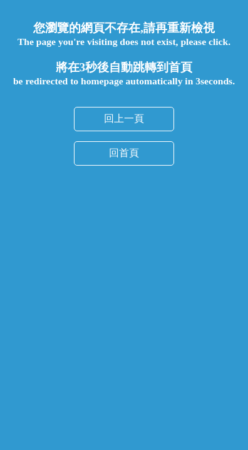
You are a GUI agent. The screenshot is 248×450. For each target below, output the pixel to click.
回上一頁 (124, 79)
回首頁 (124, 113)
